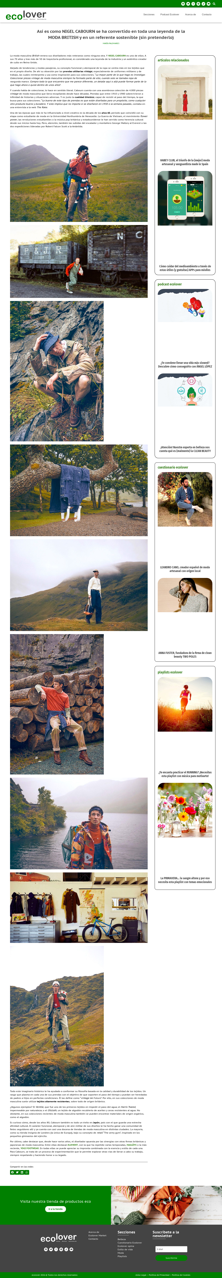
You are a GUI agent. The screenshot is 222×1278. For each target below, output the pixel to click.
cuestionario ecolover (173, 467)
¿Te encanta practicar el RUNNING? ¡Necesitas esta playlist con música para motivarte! (185, 774)
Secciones (148, 14)
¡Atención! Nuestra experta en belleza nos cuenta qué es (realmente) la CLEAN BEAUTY (185, 449)
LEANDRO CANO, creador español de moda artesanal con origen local (185, 569)
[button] (214, 3)
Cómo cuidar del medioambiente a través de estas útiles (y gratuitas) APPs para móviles (185, 268)
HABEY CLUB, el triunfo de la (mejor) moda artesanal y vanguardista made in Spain (185, 162)
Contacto (207, 14)
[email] (171, 1249)
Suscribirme (171, 1258)
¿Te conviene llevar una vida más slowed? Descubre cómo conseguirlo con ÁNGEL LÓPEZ (185, 364)
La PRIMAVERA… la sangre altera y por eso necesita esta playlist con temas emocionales (185, 880)
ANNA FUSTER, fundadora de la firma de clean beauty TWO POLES (185, 654)
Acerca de (190, 14)
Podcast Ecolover (169, 14)
